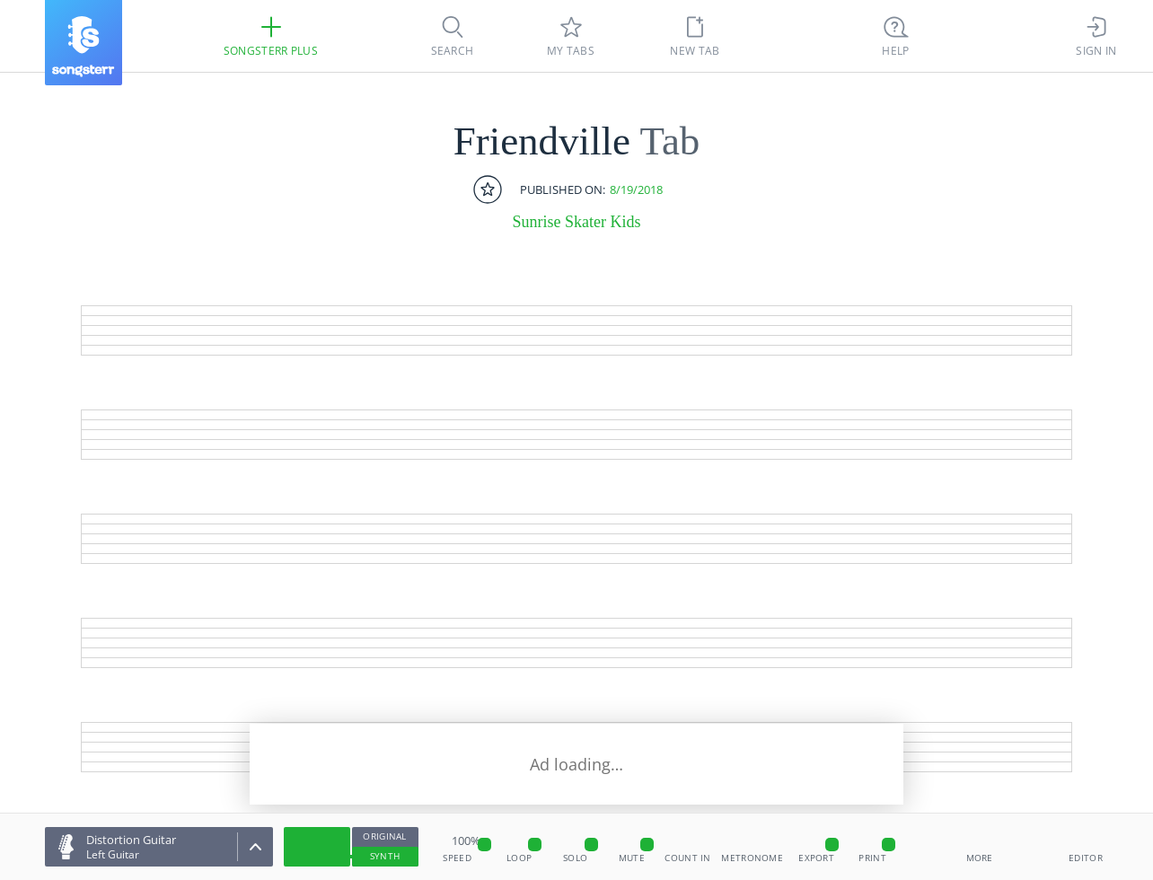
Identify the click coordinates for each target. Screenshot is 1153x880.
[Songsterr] (83, 42)
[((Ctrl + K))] (896, 36)
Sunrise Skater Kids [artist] (577, 222)
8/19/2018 (636, 190)
